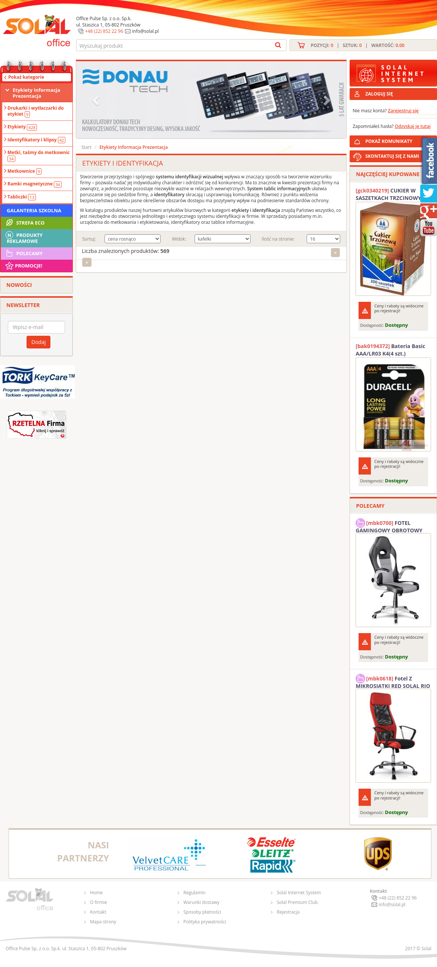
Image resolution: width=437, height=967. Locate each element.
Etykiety (22, 126)
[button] (96, 99)
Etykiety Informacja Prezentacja (36, 93)
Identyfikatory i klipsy (36, 140)
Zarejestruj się (403, 110)
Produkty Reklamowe (23, 237)
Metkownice (24, 171)
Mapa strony (103, 922)
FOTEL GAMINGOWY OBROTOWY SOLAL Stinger (389, 525)
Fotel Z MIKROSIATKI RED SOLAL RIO (393, 681)
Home (96, 892)
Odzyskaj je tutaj (413, 126)
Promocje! (23, 265)
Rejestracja (288, 912)
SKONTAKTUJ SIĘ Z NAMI (392, 156)
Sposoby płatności (202, 912)
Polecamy (23, 253)
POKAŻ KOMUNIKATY (399, 140)
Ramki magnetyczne (34, 184)
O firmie (98, 902)
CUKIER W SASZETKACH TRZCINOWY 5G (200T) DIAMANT (392, 194)
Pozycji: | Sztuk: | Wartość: (358, 45)
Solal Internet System (299, 892)
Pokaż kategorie (26, 77)
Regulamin (194, 892)
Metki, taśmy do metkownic (38, 155)
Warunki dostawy (201, 902)
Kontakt (98, 912)
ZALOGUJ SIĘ (379, 94)
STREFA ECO (24, 223)
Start (86, 147)
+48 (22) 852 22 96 (104, 31)
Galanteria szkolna (34, 210)
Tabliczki (21, 197)
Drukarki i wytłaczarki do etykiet (35, 111)
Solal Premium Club (297, 902)
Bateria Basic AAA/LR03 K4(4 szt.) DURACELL (390, 349)
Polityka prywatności (204, 922)
